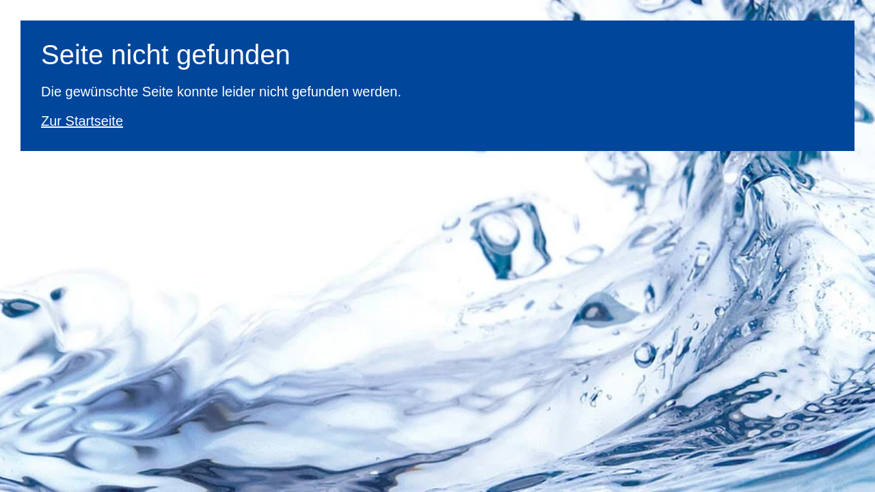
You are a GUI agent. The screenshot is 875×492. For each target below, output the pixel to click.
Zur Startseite (82, 120)
